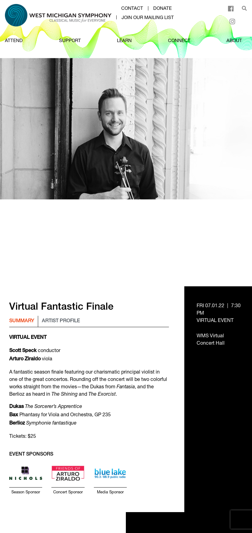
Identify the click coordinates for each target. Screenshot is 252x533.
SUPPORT (70, 40)
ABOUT (234, 40)
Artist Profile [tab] (61, 321)
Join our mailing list (148, 17)
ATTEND (14, 40)
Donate (162, 8)
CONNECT (179, 40)
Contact (132, 8)
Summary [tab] (21, 321)
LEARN (124, 40)
